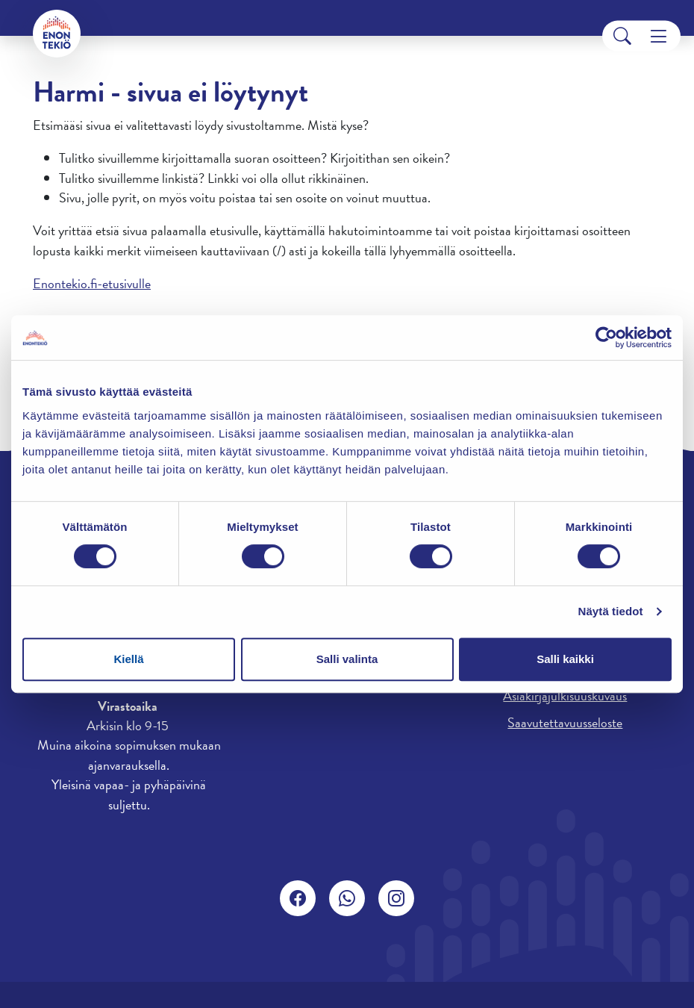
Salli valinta (347, 659)
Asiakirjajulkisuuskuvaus (565, 695)
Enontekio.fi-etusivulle (92, 283)
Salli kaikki (565, 659)
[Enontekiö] (57, 33)
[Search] (622, 36)
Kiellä (128, 659)
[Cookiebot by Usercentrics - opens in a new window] (606, 337)
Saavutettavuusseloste (564, 722)
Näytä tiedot (610, 611)
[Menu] (659, 36)
